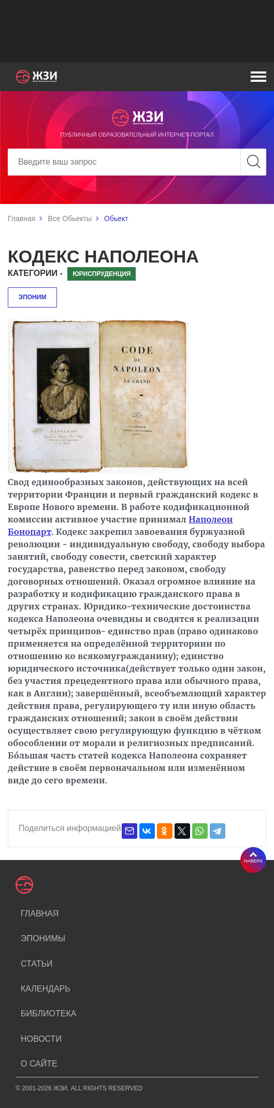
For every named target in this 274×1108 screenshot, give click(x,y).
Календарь (45, 988)
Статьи (36, 963)
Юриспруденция (102, 274)
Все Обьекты (70, 218)
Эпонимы (43, 938)
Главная (21, 218)
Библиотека (48, 1013)
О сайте (39, 1063)
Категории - (35, 273)
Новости (41, 1038)
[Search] (137, 162)
